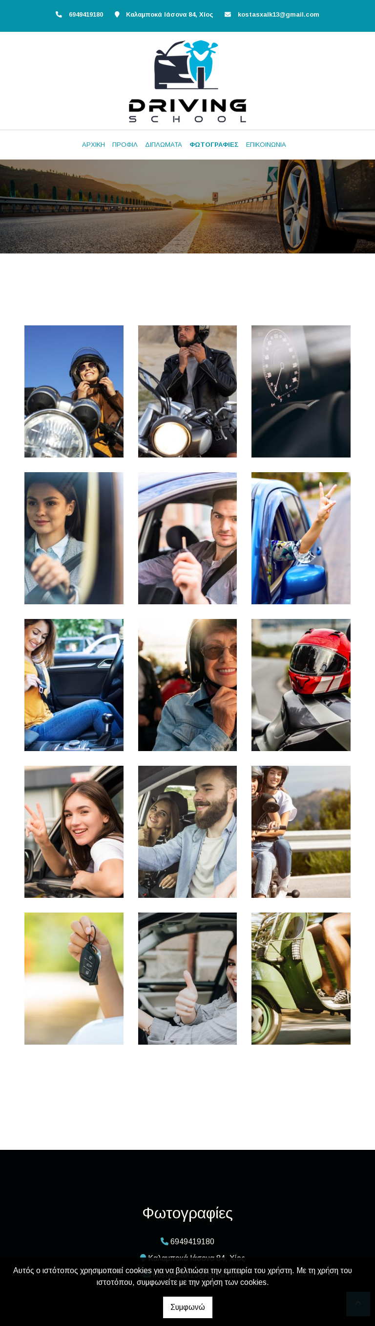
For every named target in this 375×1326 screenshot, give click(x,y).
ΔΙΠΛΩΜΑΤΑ (163, 144)
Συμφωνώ (187, 1307)
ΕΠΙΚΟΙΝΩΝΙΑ (266, 144)
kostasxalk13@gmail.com (278, 14)
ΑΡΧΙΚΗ (93, 144)
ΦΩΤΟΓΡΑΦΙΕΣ (214, 144)
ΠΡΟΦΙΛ (125, 144)
